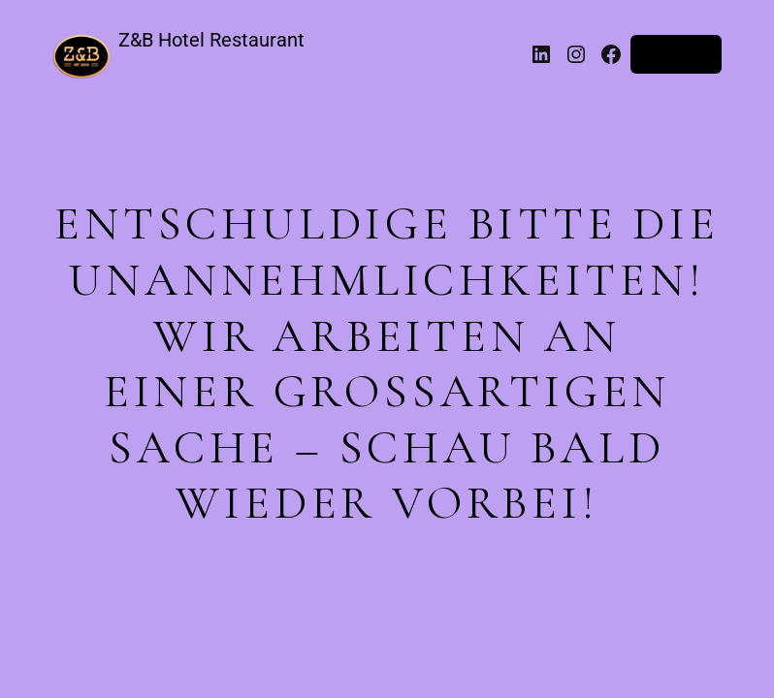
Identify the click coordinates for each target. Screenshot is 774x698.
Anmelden (676, 54)
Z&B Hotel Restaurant (211, 39)
